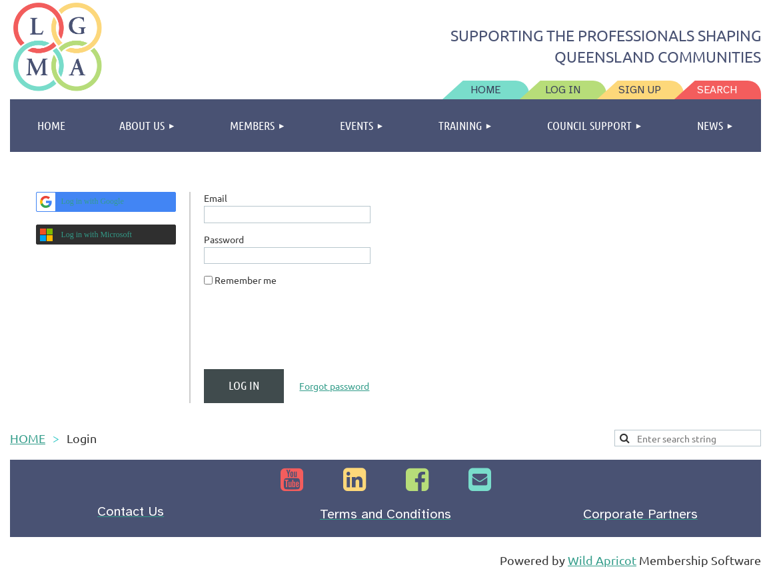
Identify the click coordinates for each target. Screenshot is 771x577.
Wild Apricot (602, 560)
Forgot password (334, 386)
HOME (27, 438)
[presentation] (305, 333)
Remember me (246, 280)
